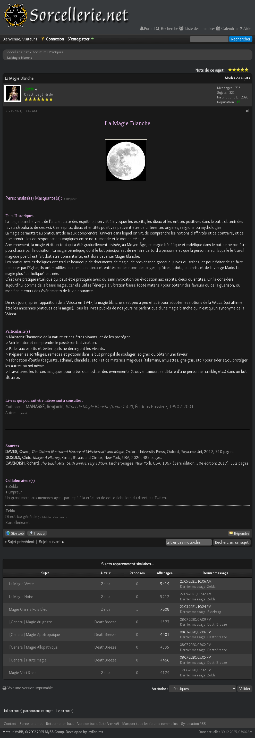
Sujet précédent (21, 541)
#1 (248, 111)
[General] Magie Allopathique (33, 647)
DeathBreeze (105, 621)
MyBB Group (54, 731)
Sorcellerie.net (17, 52)
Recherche (169, 28)
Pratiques (56, 52)
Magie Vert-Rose (23, 672)
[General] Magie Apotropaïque (34, 634)
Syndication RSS (193, 723)
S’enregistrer (78, 39)
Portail (149, 28)
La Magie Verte (21, 583)
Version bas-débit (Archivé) (98, 723)
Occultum (38, 52)
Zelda (105, 583)
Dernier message (193, 586)
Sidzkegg (214, 611)
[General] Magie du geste (30, 621)
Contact (10, 723)
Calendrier (229, 28)
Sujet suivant (50, 541)
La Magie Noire (21, 596)
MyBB (18, 731)
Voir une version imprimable (28, 687)
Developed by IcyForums (84, 731)
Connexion (55, 39)
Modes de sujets (237, 78)
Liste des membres (199, 28)
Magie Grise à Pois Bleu (28, 609)
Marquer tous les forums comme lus (150, 723)
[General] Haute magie (28, 660)
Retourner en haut (60, 723)
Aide (246, 28)
